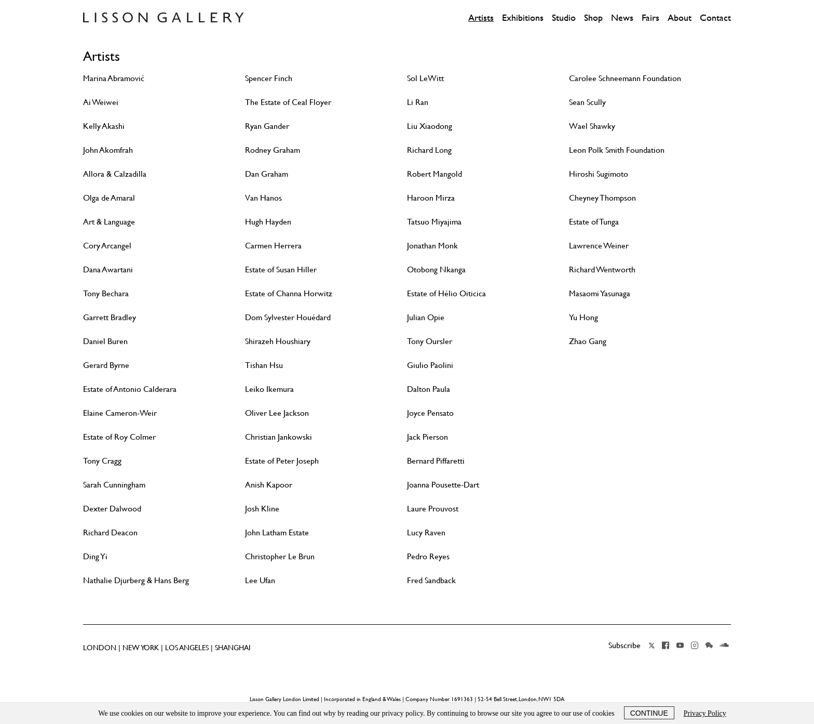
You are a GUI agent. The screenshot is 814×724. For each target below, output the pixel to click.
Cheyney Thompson (602, 197)
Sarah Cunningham (114, 484)
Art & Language (109, 221)
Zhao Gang (587, 341)
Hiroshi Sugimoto (598, 173)
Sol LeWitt (425, 78)
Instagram (694, 645)
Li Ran (417, 102)
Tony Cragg (102, 460)
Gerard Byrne (106, 365)
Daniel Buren (105, 341)
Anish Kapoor (268, 484)
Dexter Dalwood (112, 508)
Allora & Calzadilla (114, 173)
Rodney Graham (272, 149)
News (622, 17)
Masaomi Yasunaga (599, 293)
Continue (649, 713)
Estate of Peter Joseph (282, 460)
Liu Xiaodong (429, 125)
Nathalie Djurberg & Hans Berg (136, 580)
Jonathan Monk (432, 245)
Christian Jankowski (278, 436)
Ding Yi (95, 556)
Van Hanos (263, 197)
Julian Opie (425, 317)
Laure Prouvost (432, 508)
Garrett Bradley (109, 317)
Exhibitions (523, 17)
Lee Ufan (260, 580)
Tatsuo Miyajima (434, 221)
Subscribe (624, 645)
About (679, 17)
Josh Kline (262, 508)
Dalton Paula (428, 388)
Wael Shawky (592, 125)
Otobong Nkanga (436, 269)
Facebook (665, 645)
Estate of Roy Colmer (119, 436)
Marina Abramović (113, 78)
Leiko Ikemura (269, 388)
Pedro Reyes (428, 556)
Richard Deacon (110, 532)
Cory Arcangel (107, 245)
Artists (481, 17)
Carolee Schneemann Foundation (625, 78)
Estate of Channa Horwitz (288, 293)
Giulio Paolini (430, 365)
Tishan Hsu (264, 365)
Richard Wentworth (602, 269)
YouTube (680, 645)
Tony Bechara (106, 293)
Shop (593, 17)
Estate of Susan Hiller (281, 269)
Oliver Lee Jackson (277, 412)
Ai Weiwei (100, 102)
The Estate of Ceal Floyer (288, 102)
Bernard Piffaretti (436, 460)
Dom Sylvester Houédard (288, 317)
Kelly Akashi (104, 125)
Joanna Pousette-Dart (443, 484)
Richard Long (429, 149)
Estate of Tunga (594, 221)
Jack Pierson (427, 436)
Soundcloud (724, 645)
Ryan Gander (267, 125)
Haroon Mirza (431, 197)
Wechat (709, 645)
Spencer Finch (268, 78)
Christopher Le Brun (280, 556)
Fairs (650, 17)
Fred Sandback (431, 580)
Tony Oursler (429, 341)
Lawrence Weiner (599, 245)
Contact (715, 17)
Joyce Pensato (430, 412)
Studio (564, 17)
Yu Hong (583, 317)
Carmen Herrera (273, 245)
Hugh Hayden (268, 221)
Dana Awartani (108, 269)
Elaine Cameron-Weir (120, 412)
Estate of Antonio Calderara (130, 388)
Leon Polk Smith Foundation (616, 149)
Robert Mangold (434, 173)
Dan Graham (266, 173)
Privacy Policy (705, 713)
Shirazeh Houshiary (277, 341)
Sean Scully (587, 102)
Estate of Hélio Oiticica (446, 293)
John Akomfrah (108, 149)
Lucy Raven (426, 532)
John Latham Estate (277, 532)
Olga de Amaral (109, 197)
